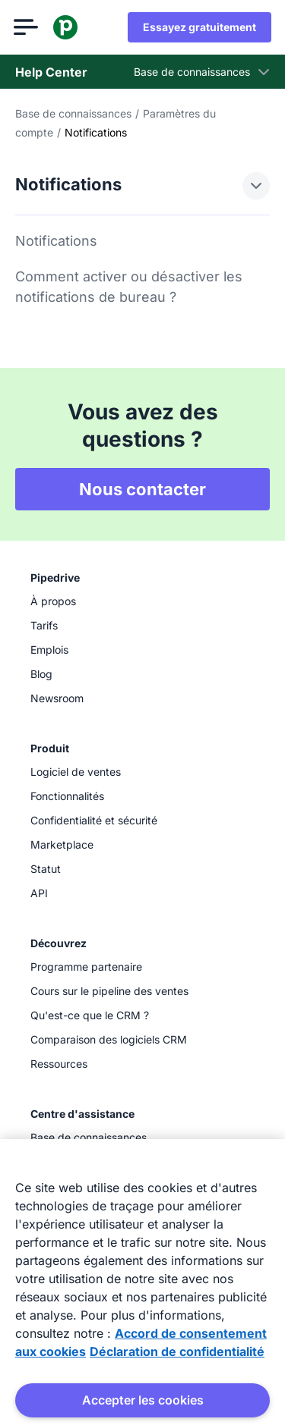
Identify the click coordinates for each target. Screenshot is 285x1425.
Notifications (56, 241)
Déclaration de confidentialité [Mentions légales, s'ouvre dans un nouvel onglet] (177, 1351)
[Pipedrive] (67, 27)
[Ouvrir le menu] (27, 27)
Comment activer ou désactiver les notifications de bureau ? (128, 286)
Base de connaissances (73, 113)
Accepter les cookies (143, 1400)
